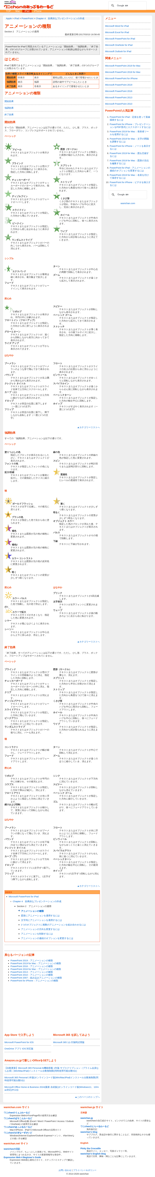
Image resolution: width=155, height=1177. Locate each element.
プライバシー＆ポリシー (84, 1170)
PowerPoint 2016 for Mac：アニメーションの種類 (36, 969)
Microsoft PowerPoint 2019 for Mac (122, 65)
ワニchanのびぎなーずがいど (18, 1132)
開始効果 (9, 101)
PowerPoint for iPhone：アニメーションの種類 (34, 980)
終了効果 (9, 114)
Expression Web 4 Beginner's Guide (22, 1157)
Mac (17, 11)
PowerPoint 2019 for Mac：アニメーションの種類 (36, 963)
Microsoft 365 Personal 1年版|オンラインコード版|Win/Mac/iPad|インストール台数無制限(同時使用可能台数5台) (51, 1079)
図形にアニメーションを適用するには (40, 915)
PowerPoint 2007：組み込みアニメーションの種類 (36, 977)
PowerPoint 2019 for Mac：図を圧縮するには (129, 154)
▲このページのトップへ (87, 1097)
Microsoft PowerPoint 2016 (118, 91)
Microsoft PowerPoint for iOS (19, 1042)
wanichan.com (128, 203)
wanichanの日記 (12, 1149)
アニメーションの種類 (28, 26)
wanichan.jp (87, 1118)
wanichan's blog (89, 1132)
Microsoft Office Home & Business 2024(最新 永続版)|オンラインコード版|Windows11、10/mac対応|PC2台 (52, 1088)
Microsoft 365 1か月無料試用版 (69, 1042)
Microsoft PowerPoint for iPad (24, 896)
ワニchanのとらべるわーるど (95, 1126)
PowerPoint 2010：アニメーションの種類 (32, 975)
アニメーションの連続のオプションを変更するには (47, 938)
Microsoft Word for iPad (117, 26)
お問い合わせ (65, 1170)
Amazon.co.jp (13, 1060)
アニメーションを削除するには (37, 933)
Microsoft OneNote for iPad (119, 45)
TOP (8, 11)
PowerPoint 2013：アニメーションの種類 (32, 972)
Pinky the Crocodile (91, 1148)
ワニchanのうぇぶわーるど (17, 1112)
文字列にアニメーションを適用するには (41, 920)
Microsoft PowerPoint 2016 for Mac (122, 72)
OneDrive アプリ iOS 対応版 (19, 1048)
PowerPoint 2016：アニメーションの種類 (32, 966)
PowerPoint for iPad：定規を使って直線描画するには (130, 118)
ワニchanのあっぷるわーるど (18, 1127)
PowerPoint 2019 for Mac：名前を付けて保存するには (129, 176)
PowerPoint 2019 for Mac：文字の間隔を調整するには (129, 140)
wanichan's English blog (93, 1154)
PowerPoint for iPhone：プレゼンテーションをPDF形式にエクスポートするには (130, 125)
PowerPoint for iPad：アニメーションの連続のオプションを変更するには (130, 169)
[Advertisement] (52, 1008)
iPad (27, 11)
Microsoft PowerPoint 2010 (118, 103)
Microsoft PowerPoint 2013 (118, 97)
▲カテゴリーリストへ (88, 427)
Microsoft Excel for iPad (117, 32)
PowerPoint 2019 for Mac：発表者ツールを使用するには (129, 133)
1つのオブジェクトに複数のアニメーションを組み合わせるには (53, 924)
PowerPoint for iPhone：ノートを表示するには (130, 147)
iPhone (37, 11)
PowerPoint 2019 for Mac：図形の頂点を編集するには (129, 162)
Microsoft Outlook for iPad (118, 51)
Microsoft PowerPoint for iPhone (121, 78)
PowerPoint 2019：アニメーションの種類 (32, 960)
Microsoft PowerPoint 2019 (118, 84)
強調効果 (9, 108)
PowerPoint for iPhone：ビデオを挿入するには (130, 183)
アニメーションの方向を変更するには (40, 929)
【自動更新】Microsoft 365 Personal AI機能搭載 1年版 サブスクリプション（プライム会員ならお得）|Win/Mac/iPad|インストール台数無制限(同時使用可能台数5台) (52, 1069)
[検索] (127, 5)
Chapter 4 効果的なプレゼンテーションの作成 (37, 901)
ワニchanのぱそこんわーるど (18, 1118)
